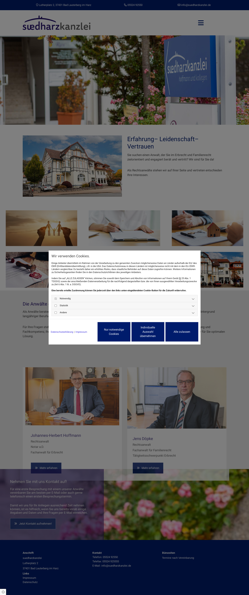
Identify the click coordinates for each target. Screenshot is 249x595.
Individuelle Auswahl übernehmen (148, 332)
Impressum (81, 332)
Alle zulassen (182, 331)
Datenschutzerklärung (62, 332)
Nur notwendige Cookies (114, 332)
